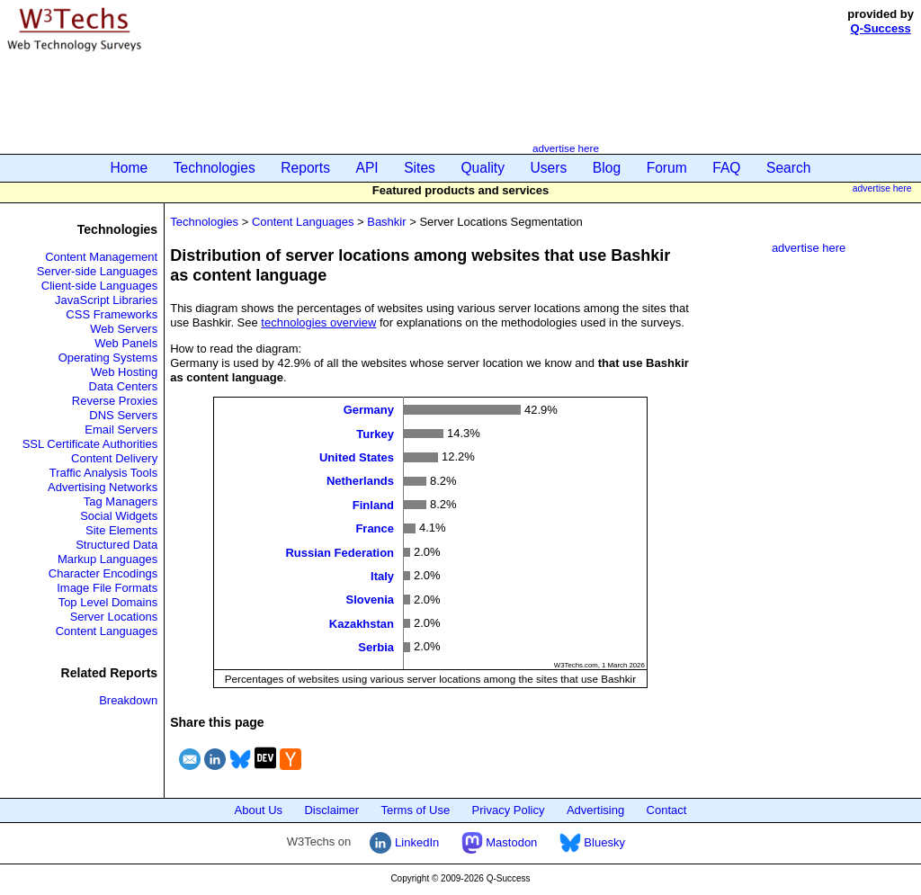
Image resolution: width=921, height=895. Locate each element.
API (367, 167)
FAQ (726, 167)
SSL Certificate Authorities (90, 444)
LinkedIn (404, 842)
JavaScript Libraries (106, 300)
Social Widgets (118, 516)
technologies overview (318, 322)
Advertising (595, 810)
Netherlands (360, 481)
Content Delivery (114, 458)
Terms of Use (416, 810)
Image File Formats (107, 588)
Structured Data (116, 544)
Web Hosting (124, 372)
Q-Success (881, 28)
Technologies (214, 167)
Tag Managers (120, 501)
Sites (419, 167)
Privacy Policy (508, 810)
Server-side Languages (97, 271)
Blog (607, 167)
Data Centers (123, 386)
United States (356, 457)
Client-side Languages (99, 285)
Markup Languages (107, 559)
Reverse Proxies (114, 400)
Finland (373, 504)
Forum (667, 167)
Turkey (375, 433)
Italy (382, 576)
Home (129, 167)
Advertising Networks (102, 487)
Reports (305, 167)
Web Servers (123, 329)
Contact (667, 810)
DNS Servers (123, 415)
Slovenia (370, 599)
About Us (258, 810)
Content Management (101, 257)
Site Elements (121, 530)
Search (788, 167)
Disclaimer (331, 810)
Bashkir (386, 221)
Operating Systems (108, 357)
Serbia (376, 647)
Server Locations (114, 616)
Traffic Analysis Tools (103, 472)
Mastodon (499, 842)
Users (549, 167)
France (374, 528)
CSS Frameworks (111, 314)
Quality (482, 167)
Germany (369, 409)
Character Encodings (103, 573)
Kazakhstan (361, 623)
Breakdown (128, 700)
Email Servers (121, 429)
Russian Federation (339, 552)
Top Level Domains (108, 602)
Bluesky (592, 842)
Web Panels (125, 343)
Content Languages (106, 631)
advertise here (565, 148)
